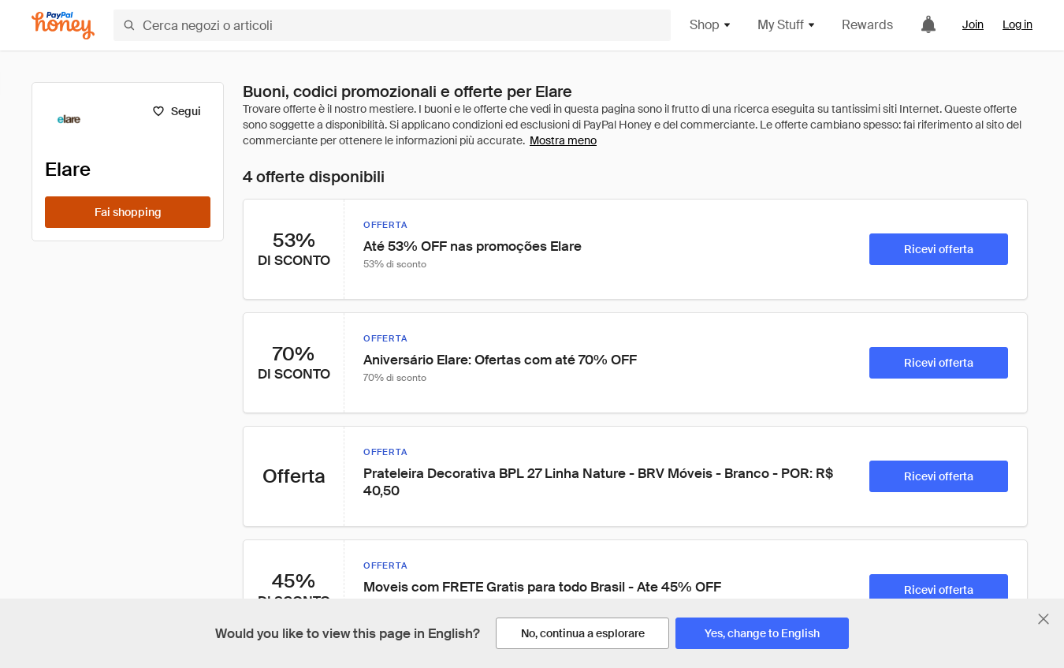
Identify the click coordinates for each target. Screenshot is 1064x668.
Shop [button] (711, 25)
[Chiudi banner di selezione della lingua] (1043, 619)
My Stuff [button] (787, 25)
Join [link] (973, 24)
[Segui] (176, 111)
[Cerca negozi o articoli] (392, 25)
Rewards (867, 25)
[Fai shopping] (127, 212)
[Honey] (63, 25)
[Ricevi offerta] (938, 249)
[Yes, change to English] (762, 633)
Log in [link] (1017, 24)
